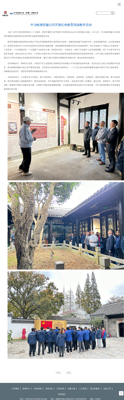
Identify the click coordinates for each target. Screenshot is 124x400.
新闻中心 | (27, 389)
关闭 (68, 373)
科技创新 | (38, 389)
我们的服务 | (95, 389)
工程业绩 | (61, 389)
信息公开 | (107, 389)
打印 (58, 373)
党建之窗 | (72, 389)
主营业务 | (49, 389)
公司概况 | (16, 389)
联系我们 (62, 394)
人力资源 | (83, 389)
